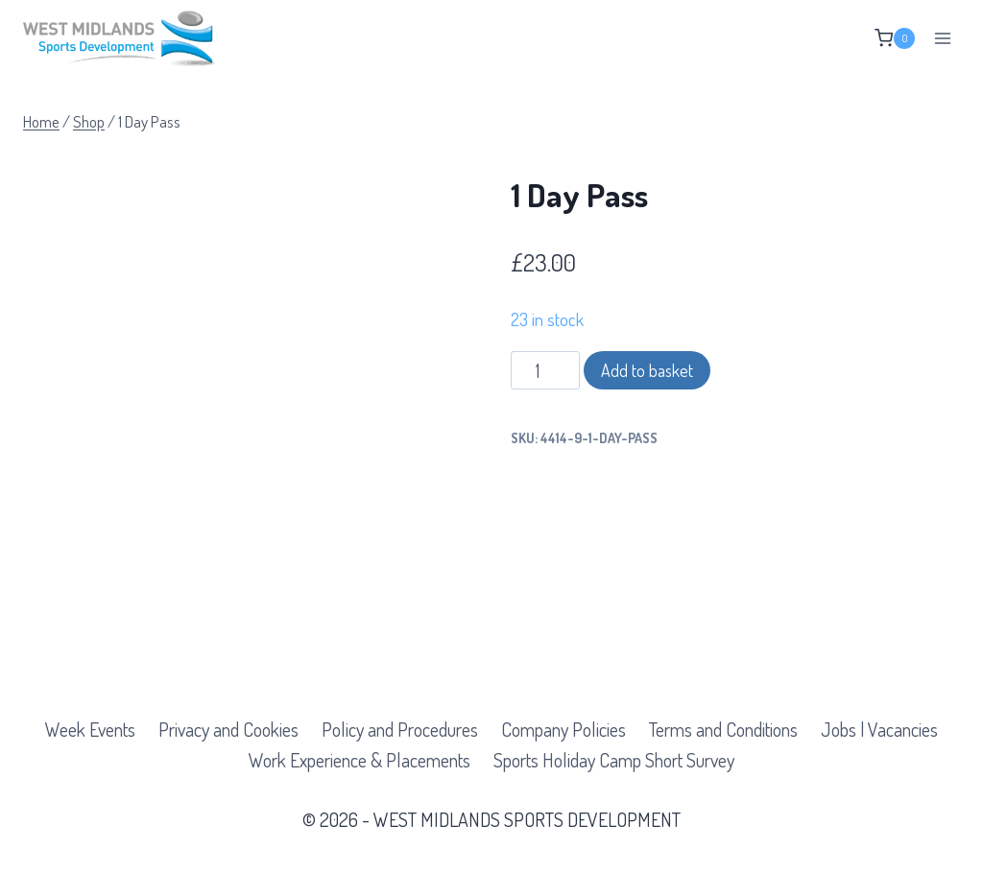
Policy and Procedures (400, 729)
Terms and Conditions (723, 729)
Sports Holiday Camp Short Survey (613, 759)
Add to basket (647, 370)
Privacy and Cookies (228, 729)
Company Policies (563, 729)
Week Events (90, 729)
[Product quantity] (546, 370)
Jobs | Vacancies (879, 729)
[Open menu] (942, 38)
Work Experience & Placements (359, 759)
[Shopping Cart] (895, 38)
